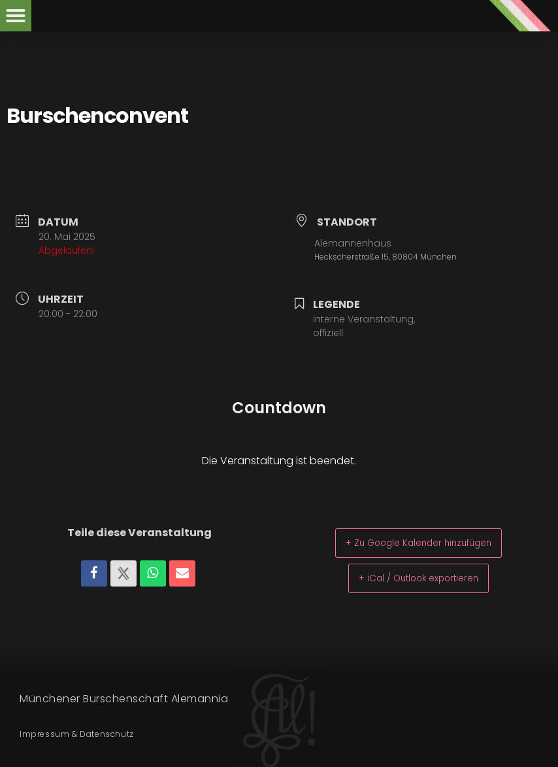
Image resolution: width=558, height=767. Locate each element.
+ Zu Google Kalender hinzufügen (418, 542)
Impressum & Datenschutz (77, 734)
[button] (15, 15)
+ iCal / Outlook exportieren (418, 578)
